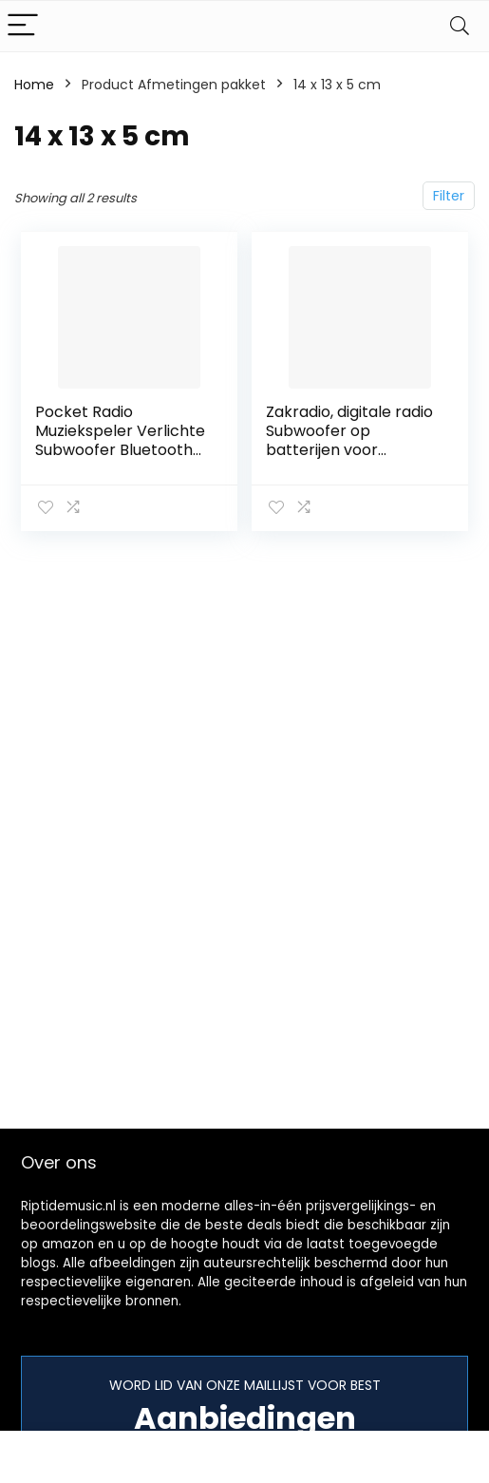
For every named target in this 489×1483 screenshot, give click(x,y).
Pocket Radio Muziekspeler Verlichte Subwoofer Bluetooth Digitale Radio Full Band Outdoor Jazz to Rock (120, 450)
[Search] (459, 26)
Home (34, 84)
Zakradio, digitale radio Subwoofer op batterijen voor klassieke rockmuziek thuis (349, 450)
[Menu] (23, 26)
